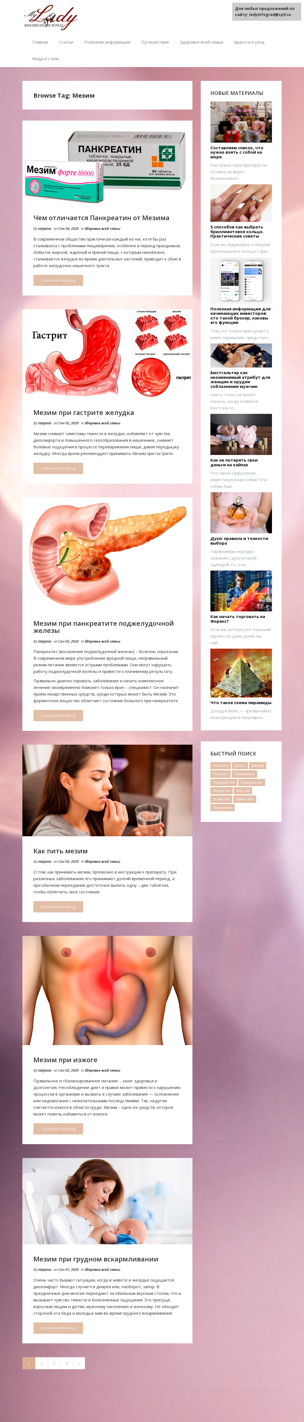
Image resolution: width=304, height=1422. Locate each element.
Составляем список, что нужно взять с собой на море (236, 152)
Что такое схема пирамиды (240, 702)
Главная (40, 42)
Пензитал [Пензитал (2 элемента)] (222, 790)
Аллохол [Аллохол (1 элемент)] (221, 765)
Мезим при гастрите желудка (83, 412)
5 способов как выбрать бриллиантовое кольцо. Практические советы (237, 231)
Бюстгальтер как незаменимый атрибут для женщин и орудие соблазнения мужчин (240, 379)
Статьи (66, 42)
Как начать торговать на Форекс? (237, 618)
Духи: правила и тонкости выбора (239, 540)
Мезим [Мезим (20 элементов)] (257, 765)
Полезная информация (107, 42)
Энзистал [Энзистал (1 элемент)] (221, 798)
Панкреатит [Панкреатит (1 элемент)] (251, 782)
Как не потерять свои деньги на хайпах (234, 462)
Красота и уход (249, 42)
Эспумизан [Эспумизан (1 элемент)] (222, 807)
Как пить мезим (60, 850)
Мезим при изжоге (65, 1059)
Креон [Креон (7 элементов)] (240, 765)
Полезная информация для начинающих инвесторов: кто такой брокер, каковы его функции (240, 316)
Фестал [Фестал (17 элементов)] (243, 790)
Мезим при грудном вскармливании (95, 1258)
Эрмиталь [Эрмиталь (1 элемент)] (245, 798)
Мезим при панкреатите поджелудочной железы (103, 627)
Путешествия (155, 42)
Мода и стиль (45, 58)
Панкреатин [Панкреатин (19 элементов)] (224, 782)
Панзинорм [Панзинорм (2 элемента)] (244, 773)
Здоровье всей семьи (201, 42)
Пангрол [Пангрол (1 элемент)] (220, 773)
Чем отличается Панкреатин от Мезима (101, 217)
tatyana (44, 228)
